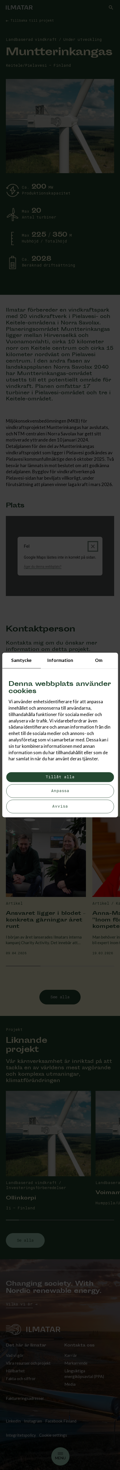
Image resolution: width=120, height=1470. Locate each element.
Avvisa (60, 807)
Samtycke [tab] (21, 660)
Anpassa (60, 791)
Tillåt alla (60, 777)
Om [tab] (98, 660)
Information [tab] (60, 660)
